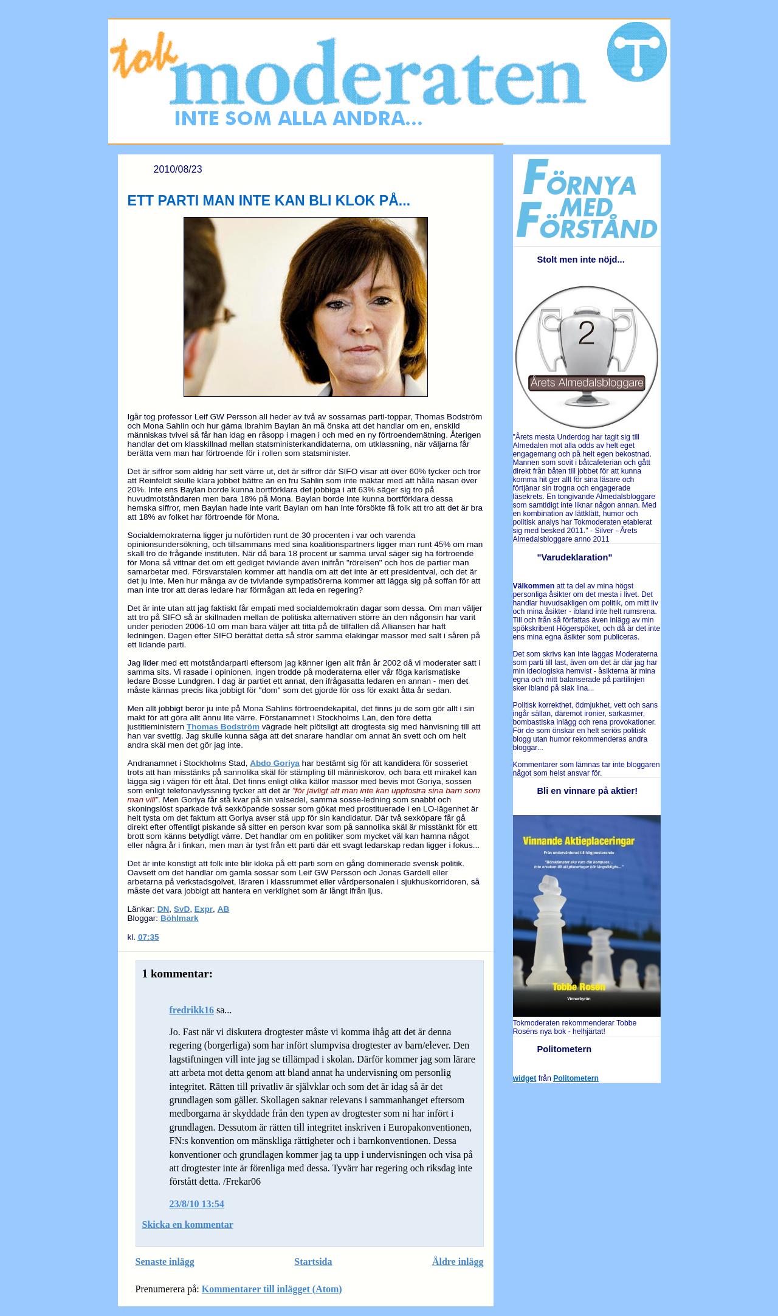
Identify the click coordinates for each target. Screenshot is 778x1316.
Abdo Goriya (275, 763)
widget (525, 1078)
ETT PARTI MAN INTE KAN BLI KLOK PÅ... (269, 200)
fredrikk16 (192, 1010)
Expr (203, 909)
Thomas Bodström (223, 726)
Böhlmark (179, 918)
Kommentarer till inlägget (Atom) (272, 1289)
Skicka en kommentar (187, 1224)
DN (163, 909)
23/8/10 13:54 (197, 1204)
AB (224, 909)
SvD (182, 909)
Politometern (576, 1078)
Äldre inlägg (458, 1261)
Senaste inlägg (165, 1261)
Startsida (313, 1261)
